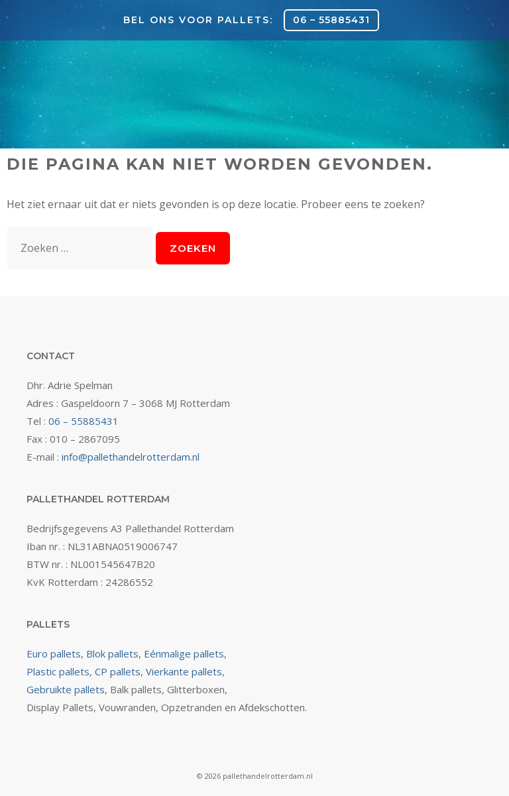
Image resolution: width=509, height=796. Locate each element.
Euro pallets (54, 653)
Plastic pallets (58, 671)
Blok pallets (112, 653)
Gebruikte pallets (66, 689)
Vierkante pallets (184, 671)
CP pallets (118, 671)
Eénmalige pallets (184, 653)
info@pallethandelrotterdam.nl (130, 456)
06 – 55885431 (331, 20)
